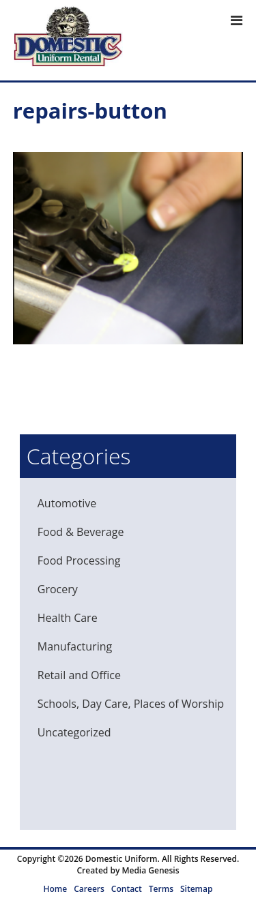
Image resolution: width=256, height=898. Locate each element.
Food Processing (79, 560)
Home (56, 889)
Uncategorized (74, 732)
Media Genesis (150, 870)
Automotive (67, 503)
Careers (89, 889)
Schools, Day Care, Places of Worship (131, 703)
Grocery (58, 589)
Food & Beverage (81, 531)
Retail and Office (79, 675)
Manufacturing (75, 646)
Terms (161, 889)
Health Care (68, 617)
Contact (126, 889)
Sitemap (196, 889)
